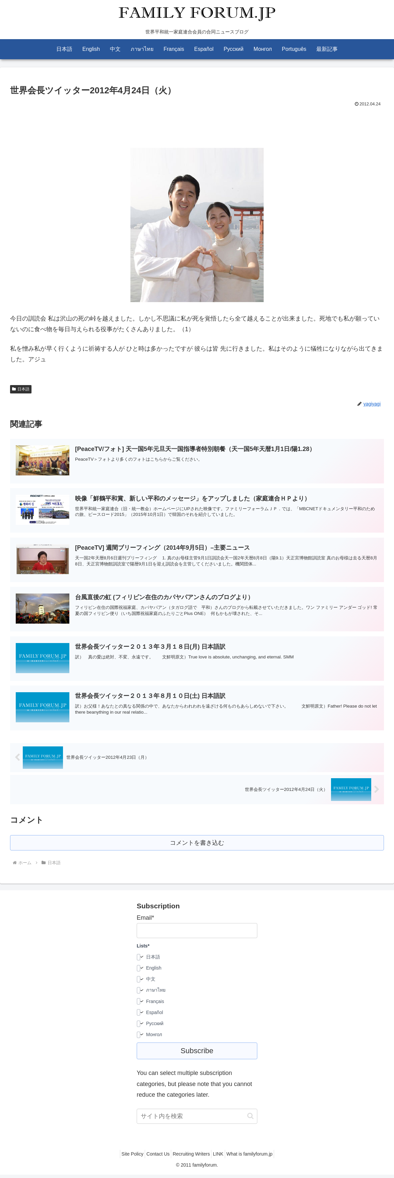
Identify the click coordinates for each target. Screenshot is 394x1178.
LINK (222, 1157)
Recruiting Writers (191, 1157)
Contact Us (154, 1157)
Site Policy (124, 1157)
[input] (197, 1119)
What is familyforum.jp (258, 1157)
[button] (250, 1119)
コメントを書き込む (197, 845)
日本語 (20, 389)
